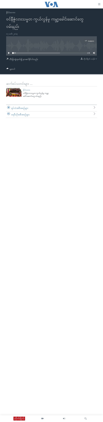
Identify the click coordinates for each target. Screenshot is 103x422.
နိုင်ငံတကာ (10, 12)
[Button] (10, 69)
